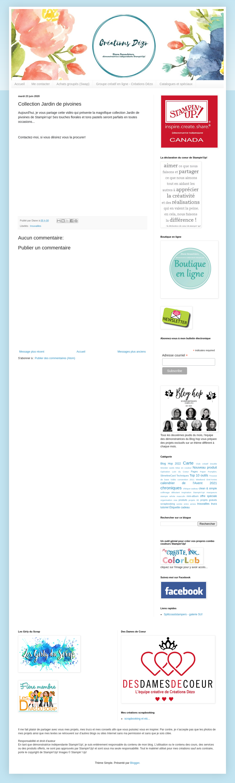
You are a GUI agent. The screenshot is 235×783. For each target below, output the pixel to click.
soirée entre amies (186, 504)
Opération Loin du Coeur (174, 471)
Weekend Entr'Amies (206, 479)
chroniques (171, 488)
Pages (194, 471)
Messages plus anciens (132, 351)
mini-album (193, 496)
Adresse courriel (175, 355)
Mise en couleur (183, 468)
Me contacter (40, 84)
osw (175, 500)
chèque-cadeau (190, 488)
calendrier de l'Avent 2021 (188, 483)
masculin (181, 496)
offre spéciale (208, 496)
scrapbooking (167, 503)
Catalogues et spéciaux (176, 84)
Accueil (19, 84)
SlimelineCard (168, 475)
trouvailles (35, 226)
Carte (188, 463)
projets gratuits (208, 500)
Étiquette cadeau (179, 507)
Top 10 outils (199, 475)
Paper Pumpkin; (208, 471)
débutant (175, 492)
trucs (214, 503)
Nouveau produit (205, 467)
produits (183, 500)
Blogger (134, 762)
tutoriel (164, 507)
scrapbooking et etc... (137, 718)
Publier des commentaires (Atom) (55, 358)
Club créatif (202, 463)
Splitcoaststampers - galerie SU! (183, 614)
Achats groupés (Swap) (72, 84)
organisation (166, 500)
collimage (165, 492)
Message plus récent (31, 351)
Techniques (182, 475)
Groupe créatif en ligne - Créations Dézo (124, 84)
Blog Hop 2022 (170, 463)
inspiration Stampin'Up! (193, 492)
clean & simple (208, 488)
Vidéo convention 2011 (182, 479)
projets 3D (193, 500)
